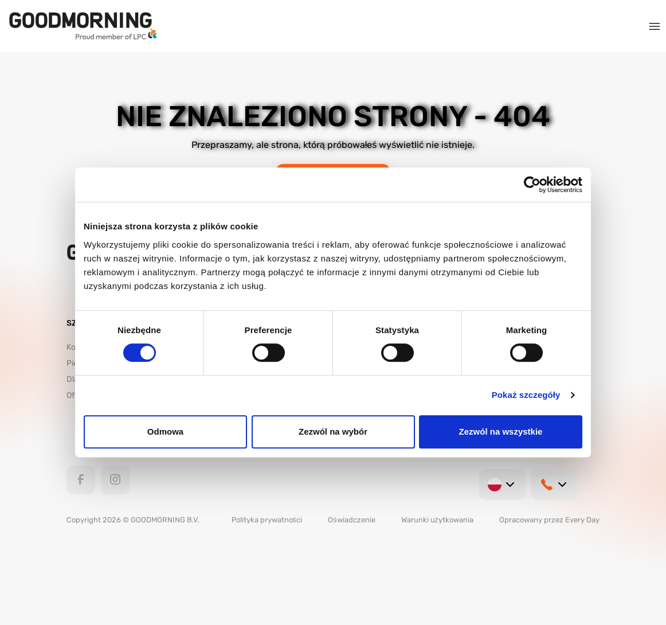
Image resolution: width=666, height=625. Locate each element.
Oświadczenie (351, 519)
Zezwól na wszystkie (501, 431)
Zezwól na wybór (333, 431)
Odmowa (165, 431)
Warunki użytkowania (437, 519)
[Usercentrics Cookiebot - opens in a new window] (532, 184)
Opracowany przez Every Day (549, 519)
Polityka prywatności (267, 519)
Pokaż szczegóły (526, 395)
